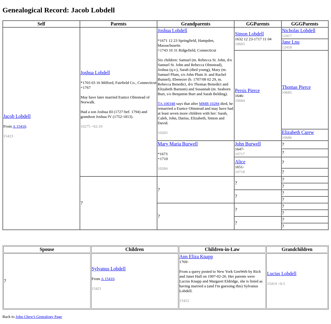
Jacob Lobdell (17, 116)
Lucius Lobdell (281, 273)
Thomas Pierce (296, 87)
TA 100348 (166, 103)
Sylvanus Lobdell (109, 268)
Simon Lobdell (249, 33)
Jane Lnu (291, 42)
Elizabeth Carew (298, 132)
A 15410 (19, 126)
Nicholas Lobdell (299, 30)
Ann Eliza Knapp (196, 256)
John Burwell (248, 143)
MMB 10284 (209, 103)
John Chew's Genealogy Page (38, 316)
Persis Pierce (247, 90)
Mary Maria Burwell (178, 143)
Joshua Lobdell (95, 72)
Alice (240, 161)
